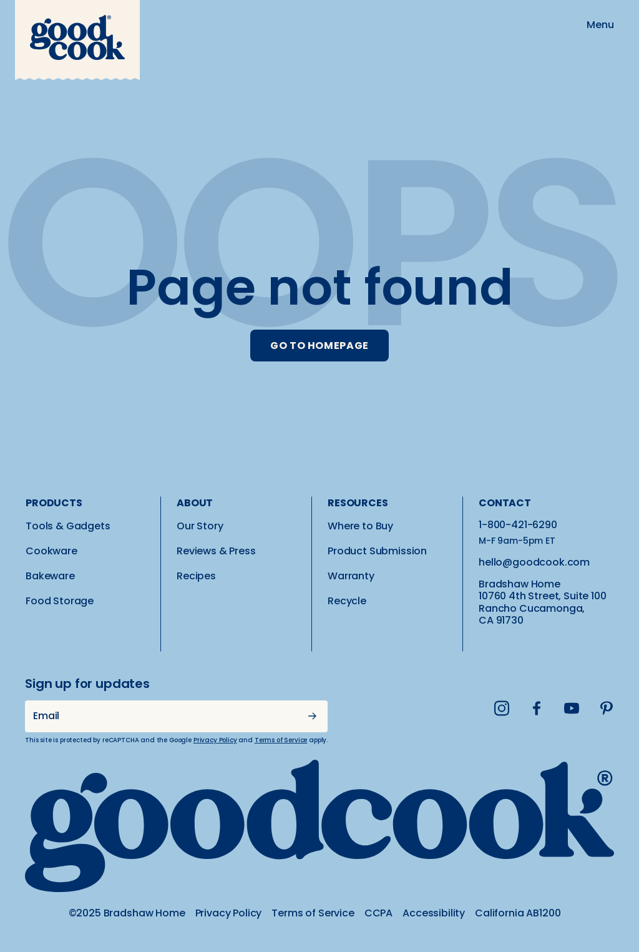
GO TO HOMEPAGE (319, 345)
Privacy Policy (215, 740)
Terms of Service (281, 740)
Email (46, 716)
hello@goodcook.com (534, 562)
